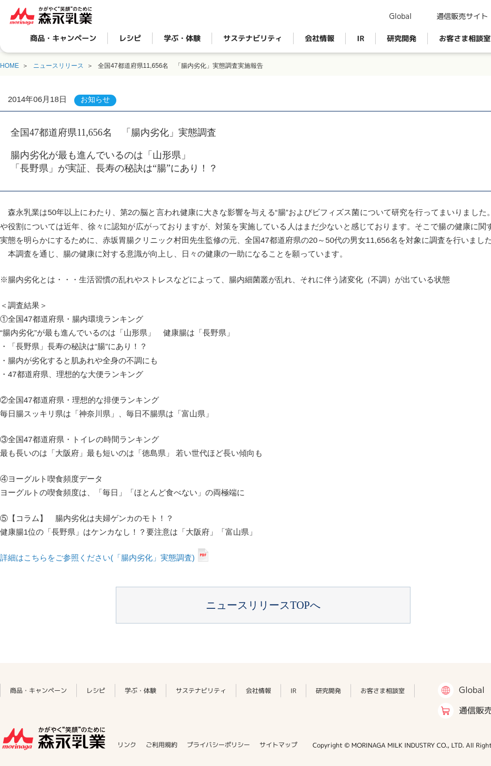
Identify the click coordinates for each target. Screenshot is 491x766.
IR (360, 38)
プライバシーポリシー (218, 744)
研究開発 (401, 38)
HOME (9, 65)
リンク (126, 744)
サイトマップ (278, 744)
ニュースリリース (58, 65)
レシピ (130, 38)
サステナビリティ (252, 38)
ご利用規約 (161, 744)
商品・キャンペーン (63, 38)
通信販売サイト (462, 16)
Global (400, 16)
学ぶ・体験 (182, 38)
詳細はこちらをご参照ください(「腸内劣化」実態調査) (97, 557)
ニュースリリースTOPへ (263, 605)
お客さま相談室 (382, 690)
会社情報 (319, 38)
